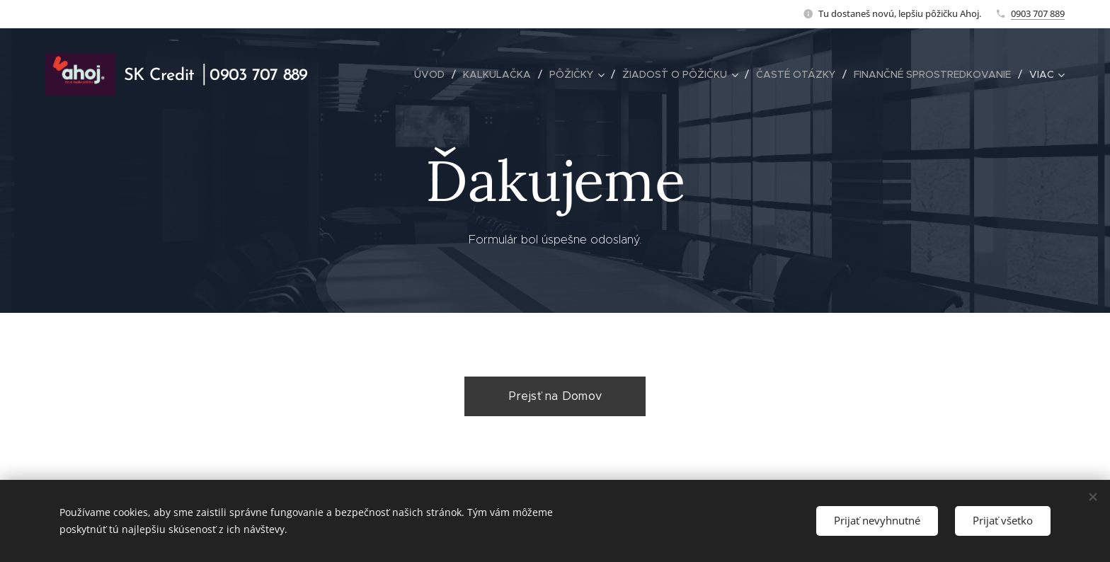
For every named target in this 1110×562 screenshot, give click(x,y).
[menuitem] (433, 74)
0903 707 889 (1038, 13)
